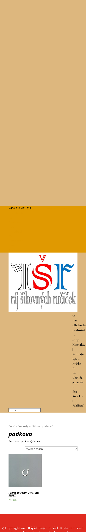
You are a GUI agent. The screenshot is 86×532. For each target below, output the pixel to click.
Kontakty (78, 344)
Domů (12, 426)
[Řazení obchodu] (51, 448)
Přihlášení (77, 405)
